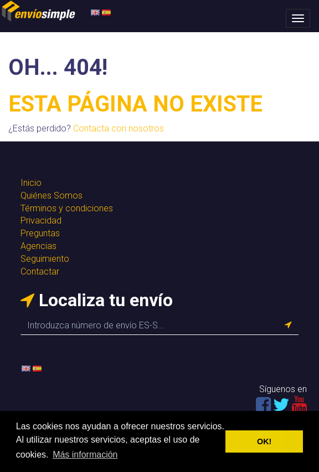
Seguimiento (44, 258)
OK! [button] (264, 441)
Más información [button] (85, 454)
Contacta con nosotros (118, 128)
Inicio (31, 182)
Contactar (39, 271)
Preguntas (40, 233)
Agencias (38, 246)
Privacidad (40, 220)
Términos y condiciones (66, 208)
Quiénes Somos (51, 195)
